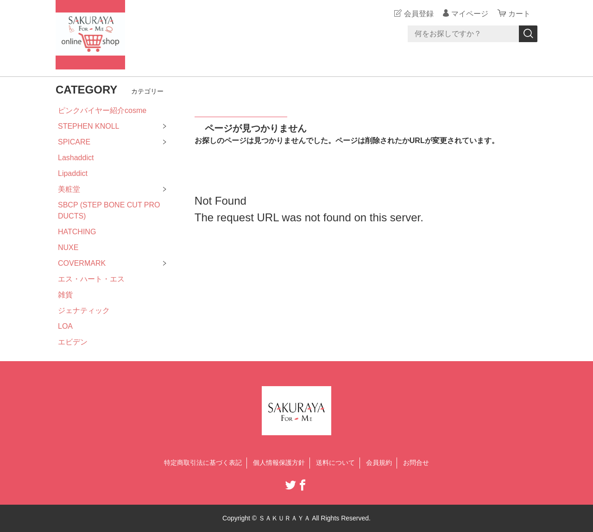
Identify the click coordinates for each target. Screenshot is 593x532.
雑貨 (65, 295)
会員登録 (419, 14)
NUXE (68, 247)
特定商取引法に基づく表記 (203, 462)
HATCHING (77, 232)
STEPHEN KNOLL (88, 126)
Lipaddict (73, 173)
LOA (65, 326)
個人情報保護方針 (279, 462)
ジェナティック (84, 310)
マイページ (469, 14)
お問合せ (416, 462)
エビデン (73, 342)
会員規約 (379, 462)
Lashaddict (76, 158)
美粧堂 (69, 189)
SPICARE (74, 142)
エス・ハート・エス (91, 279)
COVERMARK (82, 263)
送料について (335, 462)
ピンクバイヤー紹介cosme (102, 110)
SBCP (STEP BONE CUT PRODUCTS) (109, 210)
